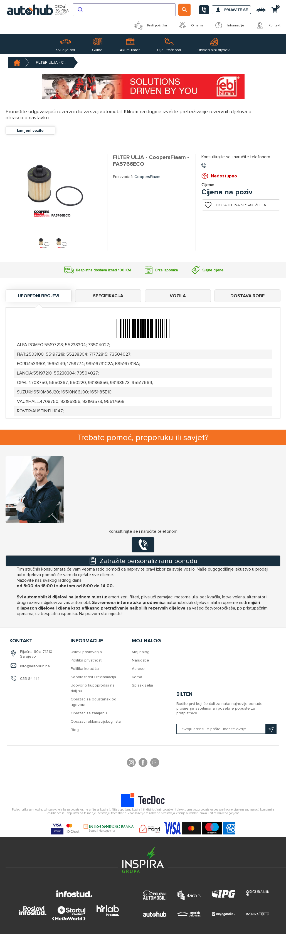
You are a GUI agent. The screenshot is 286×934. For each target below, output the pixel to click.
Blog (75, 729)
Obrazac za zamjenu (89, 713)
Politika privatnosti (86, 660)
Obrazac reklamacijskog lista (96, 721)
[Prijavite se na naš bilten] (226, 729)
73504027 (98, 345)
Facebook (143, 763)
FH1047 (55, 411)
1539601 (37, 363)
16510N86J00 (74, 392)
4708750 (37, 382)
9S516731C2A (99, 363)
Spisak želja (142, 685)
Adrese (138, 668)
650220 (78, 382)
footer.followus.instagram (131, 763)
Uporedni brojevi (38, 296)
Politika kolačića (85, 668)
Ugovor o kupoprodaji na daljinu (93, 688)
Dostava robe (247, 296)
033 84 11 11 (30, 678)
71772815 (98, 354)
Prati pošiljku (150, 25)
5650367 (58, 382)
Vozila (178, 296)
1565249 (56, 363)
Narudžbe (140, 660)
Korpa (137, 677)
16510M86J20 (45, 392)
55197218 (53, 345)
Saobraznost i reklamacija (93, 677)
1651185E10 (101, 392)
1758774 (75, 363)
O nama (190, 25)
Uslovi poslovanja (86, 652)
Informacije (229, 25)
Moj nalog (140, 652)
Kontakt (267, 25)
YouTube (154, 763)
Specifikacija (108, 296)
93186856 (98, 382)
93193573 (120, 382)
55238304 (75, 345)
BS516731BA (127, 363)
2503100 (35, 354)
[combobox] (124, 9)
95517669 (142, 382)
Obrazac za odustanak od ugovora (93, 702)
